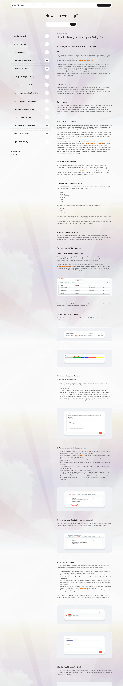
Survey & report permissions (25, 101)
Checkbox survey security (24, 109)
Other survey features (22, 117)
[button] (36, 5)
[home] (18, 5)
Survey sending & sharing (24, 77)
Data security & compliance (24, 125)
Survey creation (20, 44)
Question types (19, 52)
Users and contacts (21, 69)
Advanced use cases (21, 133)
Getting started (20, 36)
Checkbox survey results (23, 60)
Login (92, 5)
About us (70, 5)
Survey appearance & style (24, 85)
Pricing (63, 5)
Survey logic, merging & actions (26, 93)
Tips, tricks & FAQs (21, 142)
